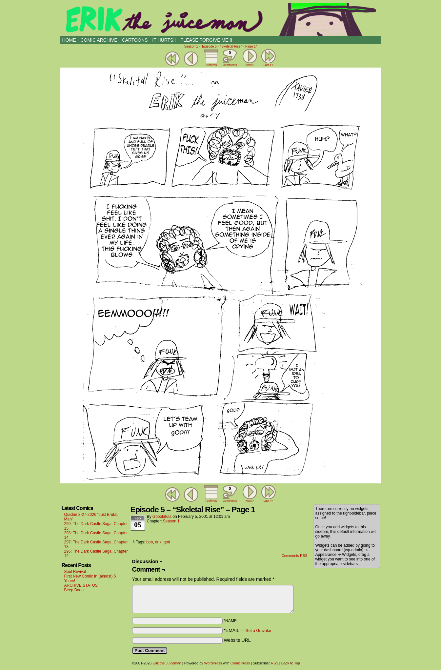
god (167, 542)
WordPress (213, 663)
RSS (274, 663)
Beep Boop (74, 590)
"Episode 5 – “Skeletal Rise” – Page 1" (229, 46)
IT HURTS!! (164, 40)
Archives (211, 65)
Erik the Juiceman (220, 19)
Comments (230, 58)
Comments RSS (295, 556)
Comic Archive (99, 40)
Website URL (237, 640)
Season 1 (191, 46)
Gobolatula (161, 516)
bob (149, 542)
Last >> (268, 65)
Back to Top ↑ (292, 663)
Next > (250, 65)
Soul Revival (75, 571)
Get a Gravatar (258, 630)
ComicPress (240, 663)
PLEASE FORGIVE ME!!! (206, 40)
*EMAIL (247, 630)
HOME (69, 40)
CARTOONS (135, 40)
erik (158, 542)
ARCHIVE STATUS (81, 585)
